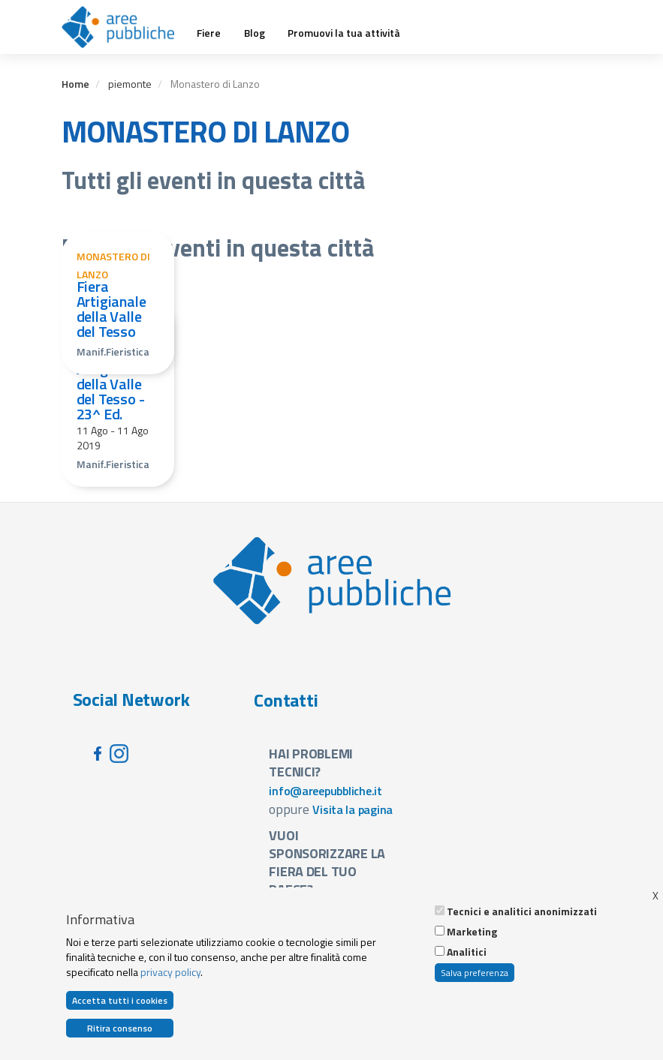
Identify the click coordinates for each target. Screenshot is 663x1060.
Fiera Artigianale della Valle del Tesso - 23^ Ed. (111, 383)
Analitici (467, 956)
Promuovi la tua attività (344, 33)
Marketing (472, 936)
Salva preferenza (474, 977)
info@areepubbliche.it (325, 791)
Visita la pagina (352, 809)
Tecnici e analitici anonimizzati (522, 915)
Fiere (209, 33)
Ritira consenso (119, 1032)
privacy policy (170, 975)
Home (75, 84)
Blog (254, 33)
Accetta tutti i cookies (119, 1005)
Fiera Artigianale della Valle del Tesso (111, 309)
